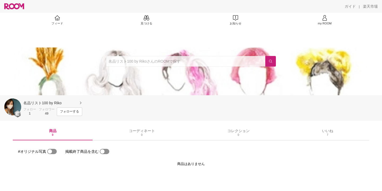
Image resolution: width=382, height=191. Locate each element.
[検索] (270, 61)
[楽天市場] (370, 6)
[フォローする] (69, 111)
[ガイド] (350, 6)
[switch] (52, 151)
